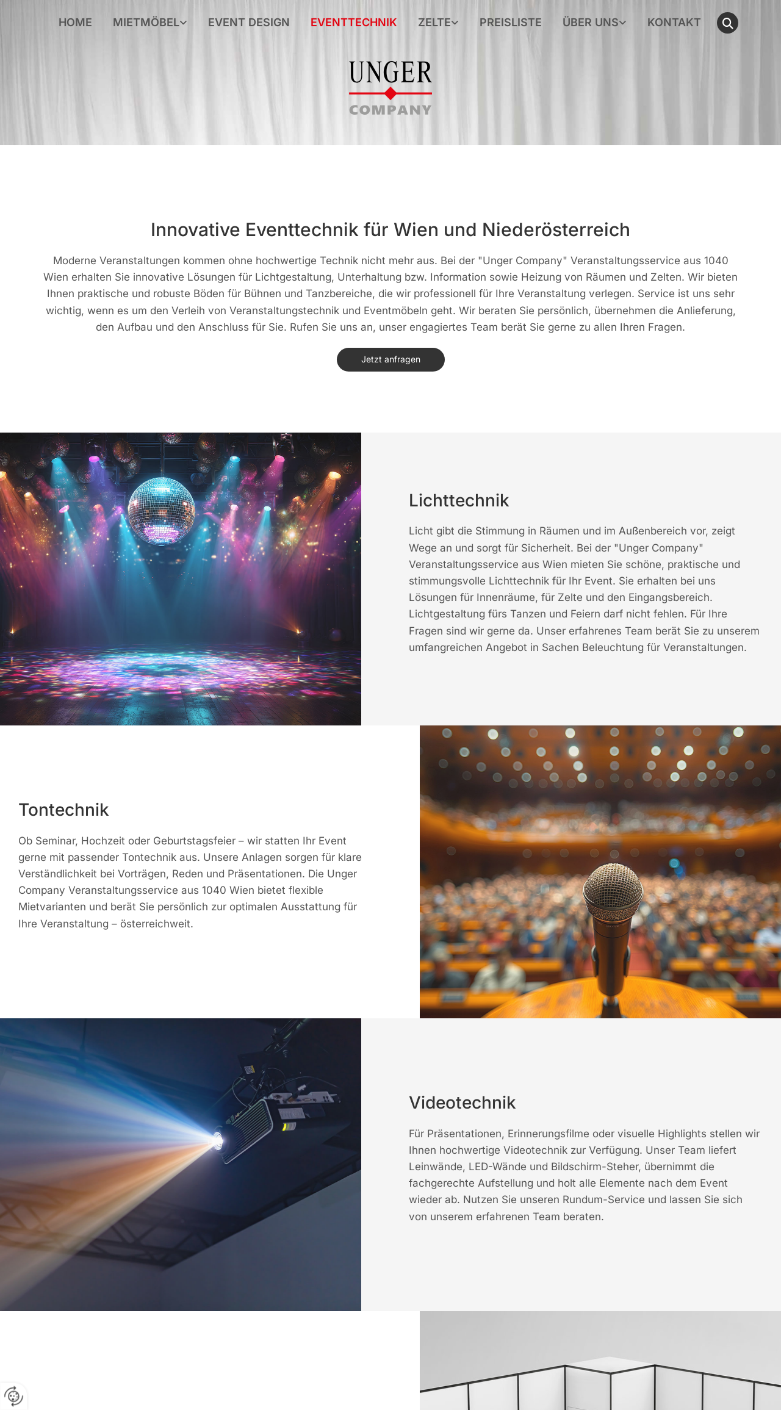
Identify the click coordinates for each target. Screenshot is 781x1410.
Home (75, 22)
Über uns (591, 22)
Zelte (434, 22)
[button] (391, 360)
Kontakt (674, 22)
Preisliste (511, 22)
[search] (727, 23)
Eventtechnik (354, 22)
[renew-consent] (13, 1396)
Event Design (249, 22)
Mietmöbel (146, 22)
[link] (150, 23)
